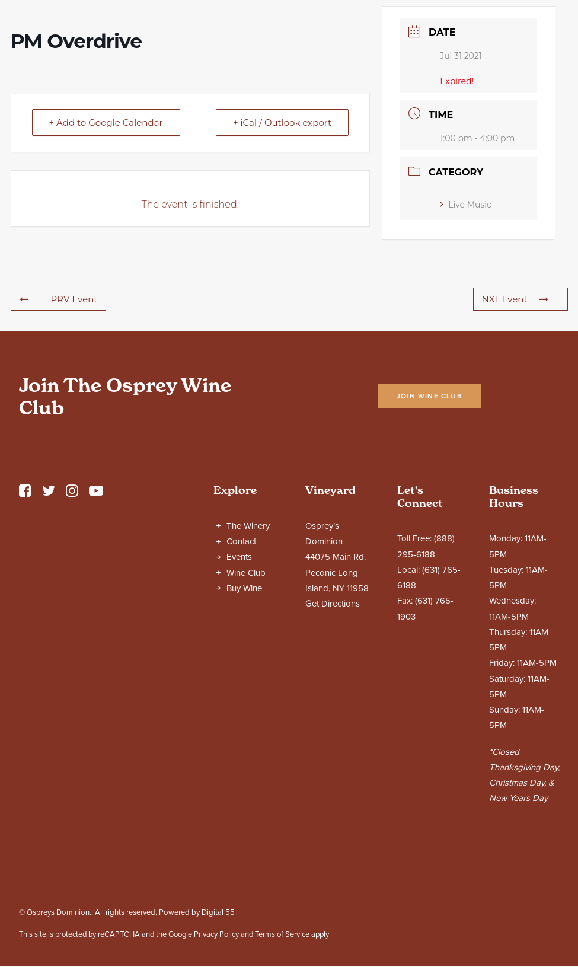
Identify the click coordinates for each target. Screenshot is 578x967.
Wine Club (246, 677)
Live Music (465, 309)
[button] (25, 598)
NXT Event (515, 403)
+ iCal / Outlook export (282, 226)
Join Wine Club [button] (429, 500)
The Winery (248, 630)
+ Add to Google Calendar (106, 226)
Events (239, 661)
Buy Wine (244, 692)
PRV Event (59, 403)
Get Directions (332, 708)
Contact (241, 645)
